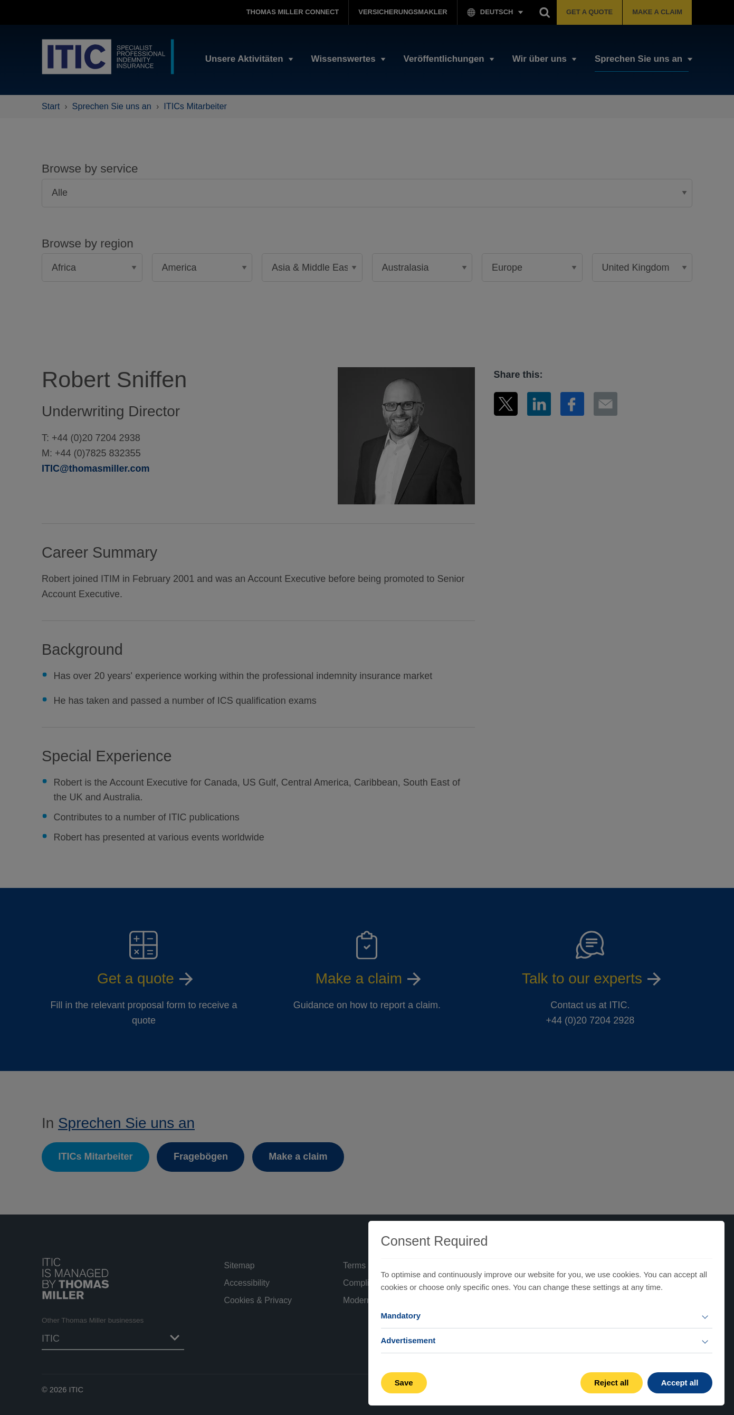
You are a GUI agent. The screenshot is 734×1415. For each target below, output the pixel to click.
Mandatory (401, 1315)
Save (404, 1382)
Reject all (611, 1382)
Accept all (680, 1382)
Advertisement (408, 1340)
